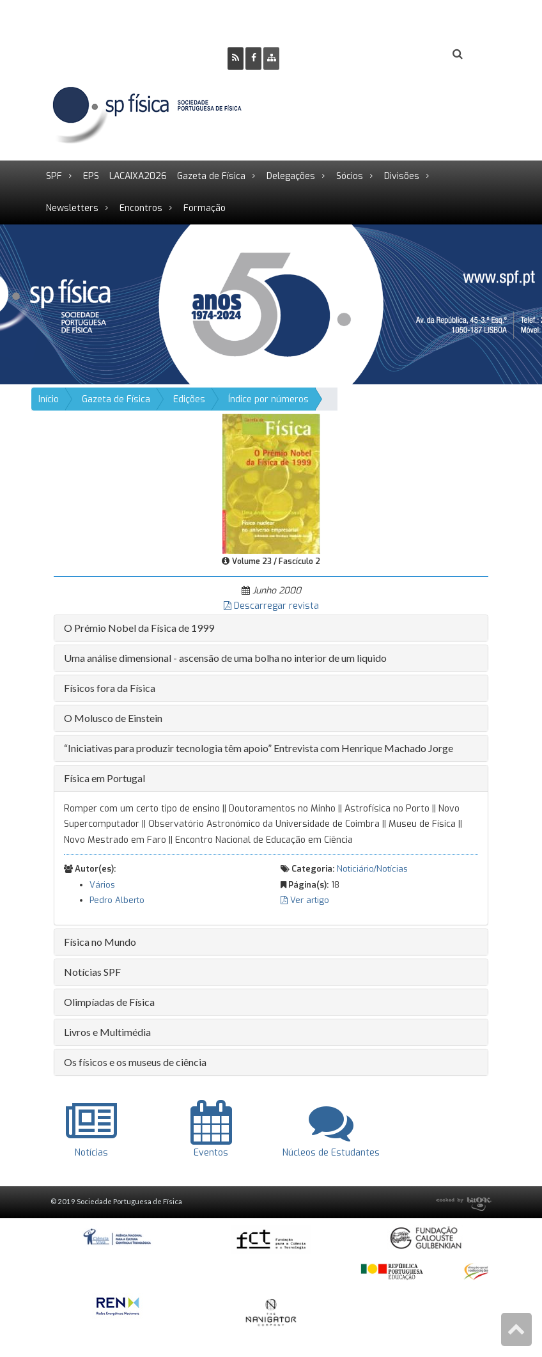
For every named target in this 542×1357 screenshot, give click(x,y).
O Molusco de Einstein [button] (113, 718)
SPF (54, 176)
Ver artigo (305, 900)
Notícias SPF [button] (92, 972)
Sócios (349, 176)
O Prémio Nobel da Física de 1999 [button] (139, 628)
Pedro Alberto (116, 900)
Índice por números (268, 399)
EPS (91, 176)
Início (48, 399)
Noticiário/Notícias (372, 868)
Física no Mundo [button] (100, 942)
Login (406, 55)
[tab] (271, 628)
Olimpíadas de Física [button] (109, 1002)
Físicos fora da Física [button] (109, 688)
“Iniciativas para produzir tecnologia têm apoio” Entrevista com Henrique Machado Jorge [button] (258, 748)
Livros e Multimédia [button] (107, 1032)
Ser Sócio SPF (332, 55)
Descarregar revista (271, 606)
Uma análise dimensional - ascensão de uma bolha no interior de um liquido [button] (225, 658)
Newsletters (72, 208)
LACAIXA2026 (138, 176)
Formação (204, 208)
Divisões (401, 176)
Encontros (141, 208)
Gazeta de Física (211, 176)
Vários (102, 884)
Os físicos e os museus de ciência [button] (135, 1062)
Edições (189, 399)
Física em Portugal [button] (104, 778)
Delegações (291, 176)
